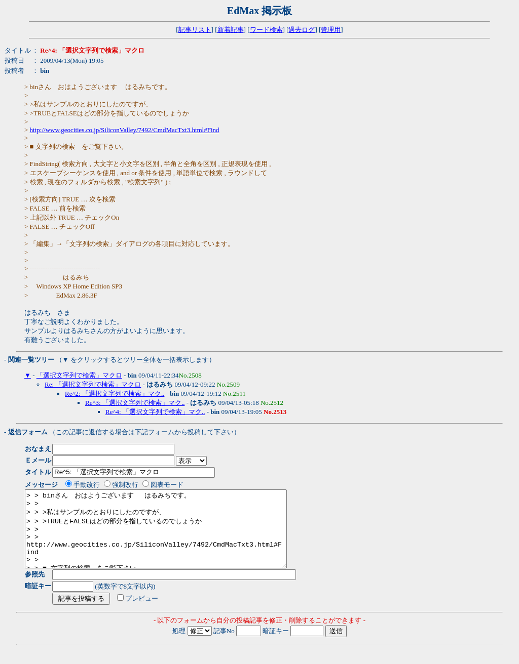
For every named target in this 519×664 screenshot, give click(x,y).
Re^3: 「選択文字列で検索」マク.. (134, 402)
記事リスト (194, 29)
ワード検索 (266, 29)
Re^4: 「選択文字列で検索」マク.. (155, 412)
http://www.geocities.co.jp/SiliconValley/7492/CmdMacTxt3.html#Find (124, 130)
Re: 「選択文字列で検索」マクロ (93, 384)
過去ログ (301, 29)
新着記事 (230, 29)
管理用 (331, 29)
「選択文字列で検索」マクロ (79, 375)
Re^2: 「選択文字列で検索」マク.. (114, 393)
